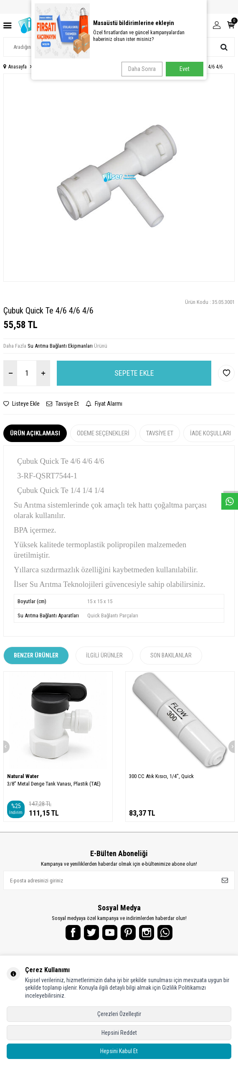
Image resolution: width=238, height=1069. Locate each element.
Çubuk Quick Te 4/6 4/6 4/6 (195, 67)
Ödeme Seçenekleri (103, 433)
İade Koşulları (210, 433)
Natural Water (23, 776)
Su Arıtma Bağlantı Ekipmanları (127, 67)
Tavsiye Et (62, 403)
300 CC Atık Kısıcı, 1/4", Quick (161, 776)
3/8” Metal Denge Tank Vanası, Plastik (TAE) (54, 784)
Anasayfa (15, 67)
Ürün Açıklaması (35, 433)
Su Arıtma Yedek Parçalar (61, 67)
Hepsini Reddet (119, 1032)
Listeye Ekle (21, 403)
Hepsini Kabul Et (119, 1051)
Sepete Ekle (134, 373)
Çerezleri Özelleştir (119, 1014)
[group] (119, 177)
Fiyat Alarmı (104, 403)
